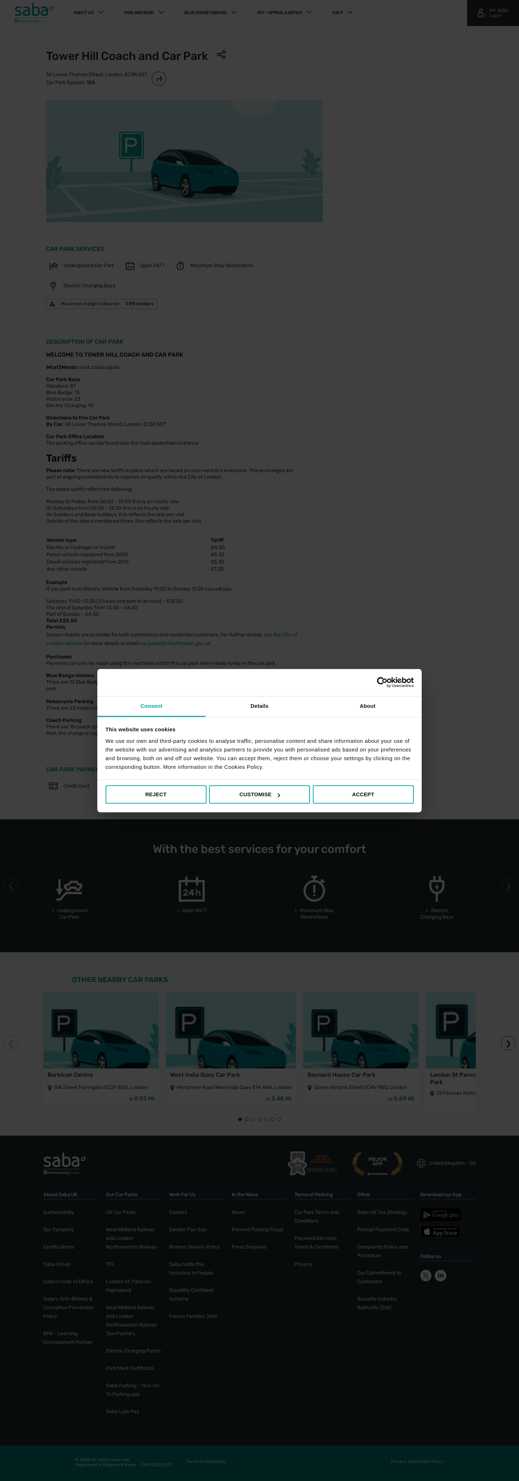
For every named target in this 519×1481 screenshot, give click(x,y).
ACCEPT (363, 794)
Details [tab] (259, 706)
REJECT (156, 794)
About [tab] (368, 706)
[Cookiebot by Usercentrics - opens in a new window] (382, 682)
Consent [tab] (152, 706)
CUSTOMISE (259, 794)
